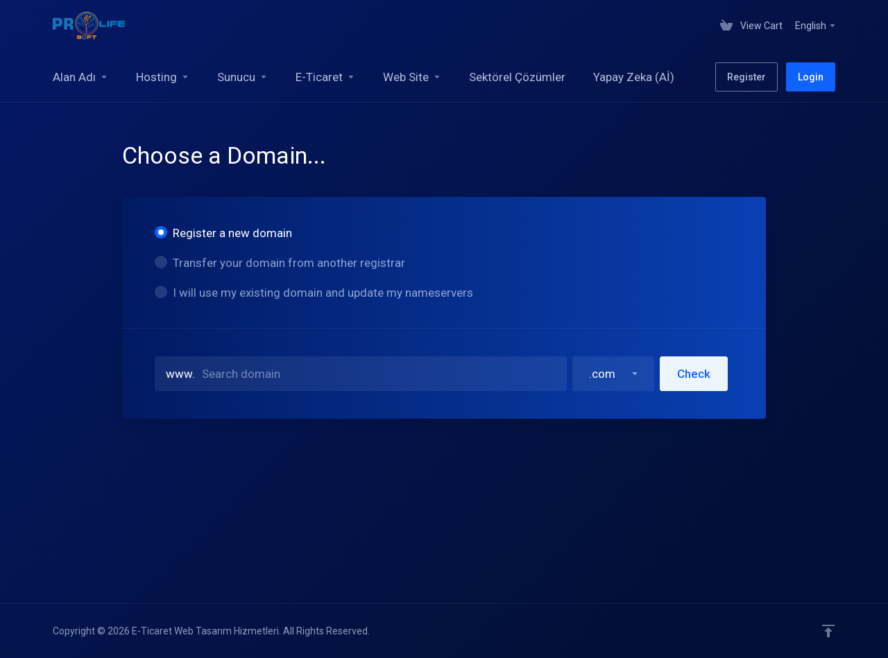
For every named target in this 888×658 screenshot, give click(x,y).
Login (810, 77)
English (816, 25)
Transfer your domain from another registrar (280, 263)
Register (746, 77)
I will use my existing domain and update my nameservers (314, 293)
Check (693, 374)
